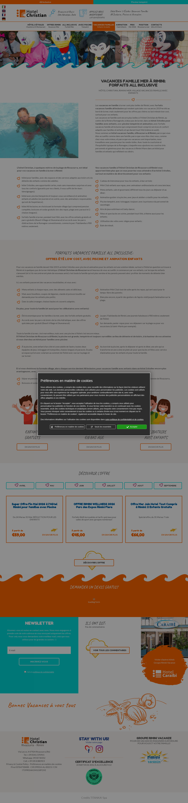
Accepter (132, 427)
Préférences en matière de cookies (67, 427)
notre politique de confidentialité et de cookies (124, 419)
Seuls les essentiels (101, 427)
